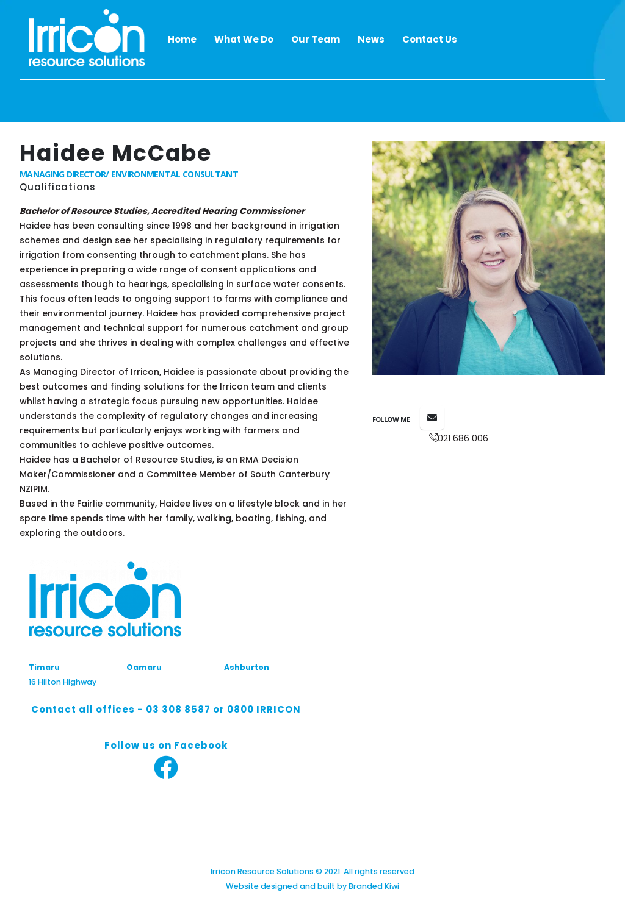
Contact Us (429, 39)
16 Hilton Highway (62, 682)
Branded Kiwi (374, 886)
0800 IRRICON (264, 709)
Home (182, 39)
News (371, 39)
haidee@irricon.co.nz (432, 417)
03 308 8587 (178, 709)
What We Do (243, 39)
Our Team (315, 39)
